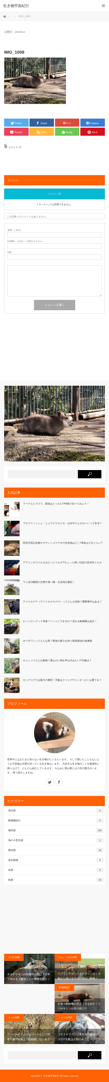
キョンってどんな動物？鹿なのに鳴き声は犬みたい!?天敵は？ (57, 660)
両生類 (56, 810)
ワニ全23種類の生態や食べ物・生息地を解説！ (49, 582)
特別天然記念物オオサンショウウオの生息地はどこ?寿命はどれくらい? (62, 542)
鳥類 (56, 879)
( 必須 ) (14, 230)
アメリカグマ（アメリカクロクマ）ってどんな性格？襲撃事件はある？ (62, 601)
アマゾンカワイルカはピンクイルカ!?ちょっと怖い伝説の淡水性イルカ (62, 562)
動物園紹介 (56, 820)
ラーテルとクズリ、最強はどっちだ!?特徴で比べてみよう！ (56, 503)
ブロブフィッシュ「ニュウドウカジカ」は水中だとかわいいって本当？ (62, 523)
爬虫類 (56, 850)
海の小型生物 (56, 840)
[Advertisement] (54, 348)
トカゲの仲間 (65, 1017)
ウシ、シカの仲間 (68, 957)
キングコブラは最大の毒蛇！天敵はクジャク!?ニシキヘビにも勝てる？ (62, 680)
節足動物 (56, 860)
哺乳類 (56, 830)
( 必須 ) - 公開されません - (25, 241)
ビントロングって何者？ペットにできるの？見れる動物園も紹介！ (60, 621)
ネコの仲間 (14, 957)
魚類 (56, 869)
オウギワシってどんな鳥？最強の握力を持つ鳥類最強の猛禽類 (57, 640)
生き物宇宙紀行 (51, 1076)
